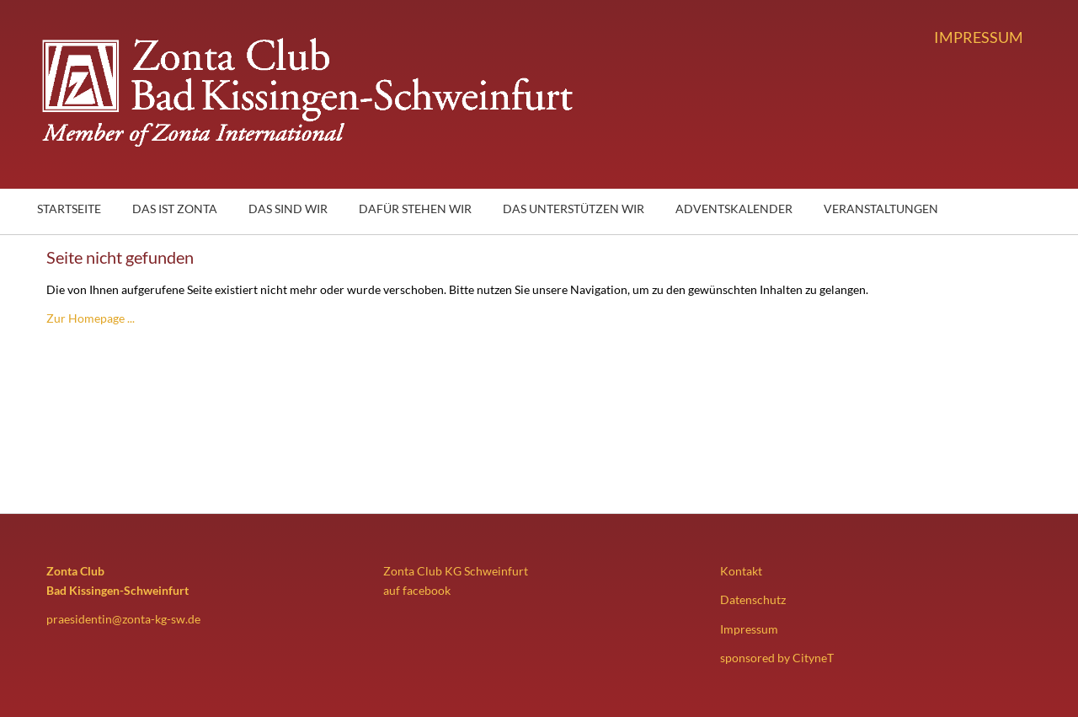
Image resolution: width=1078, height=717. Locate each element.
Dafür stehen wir (415, 208)
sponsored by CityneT (777, 657)
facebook (427, 590)
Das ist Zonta (174, 208)
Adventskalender (733, 208)
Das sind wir (288, 208)
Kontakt (741, 571)
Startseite (69, 208)
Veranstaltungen (881, 208)
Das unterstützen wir (573, 208)
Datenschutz (753, 599)
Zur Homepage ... (90, 318)
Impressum (978, 37)
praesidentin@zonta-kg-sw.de (123, 619)
